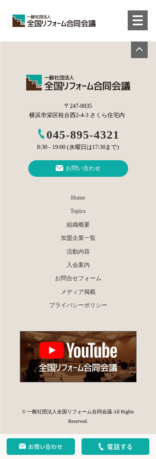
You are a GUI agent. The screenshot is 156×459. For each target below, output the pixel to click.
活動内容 (78, 252)
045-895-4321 (78, 134)
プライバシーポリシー (78, 305)
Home (78, 198)
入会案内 (78, 265)
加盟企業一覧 (78, 238)
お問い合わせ (40, 446)
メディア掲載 (78, 292)
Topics (78, 211)
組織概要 (78, 225)
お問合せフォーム (78, 278)
